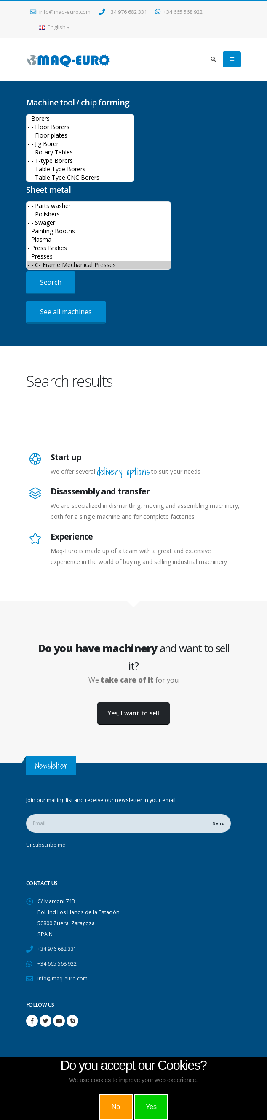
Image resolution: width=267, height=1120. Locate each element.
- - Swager (99, 223)
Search (50, 282)
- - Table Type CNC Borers (80, 177)
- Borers (80, 118)
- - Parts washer (99, 206)
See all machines (66, 311)
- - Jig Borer (80, 144)
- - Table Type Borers (80, 169)
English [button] (54, 27)
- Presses (99, 256)
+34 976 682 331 (123, 12)
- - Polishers (99, 214)
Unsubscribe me (47, 844)
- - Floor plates (80, 135)
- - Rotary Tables (80, 152)
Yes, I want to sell (133, 713)
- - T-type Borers (80, 161)
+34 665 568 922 (179, 12)
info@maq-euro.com (60, 12)
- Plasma (99, 239)
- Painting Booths (99, 231)
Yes (151, 1106)
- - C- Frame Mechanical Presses (99, 265)
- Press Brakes (99, 248)
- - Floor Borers (80, 127)
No (116, 1106)
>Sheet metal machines (99, 235)
